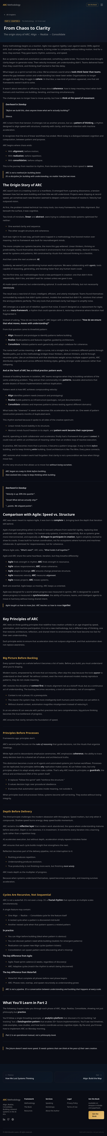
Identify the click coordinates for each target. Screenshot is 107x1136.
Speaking (49, 1103)
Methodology (29, 1103)
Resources (28, 1111)
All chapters (10, 15)
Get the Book (92, 5)
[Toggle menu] (101, 4)
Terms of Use (72, 1107)
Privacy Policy (72, 1103)
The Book (28, 1107)
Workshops (50, 1107)
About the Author (52, 1111)
